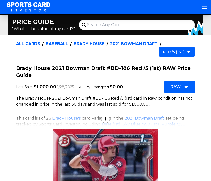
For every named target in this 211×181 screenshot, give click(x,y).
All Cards (28, 43)
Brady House (89, 43)
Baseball (57, 43)
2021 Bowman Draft (134, 43)
